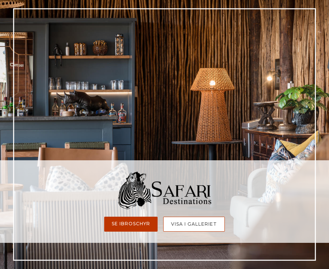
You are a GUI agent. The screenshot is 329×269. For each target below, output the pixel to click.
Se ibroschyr (131, 223)
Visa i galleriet (194, 224)
